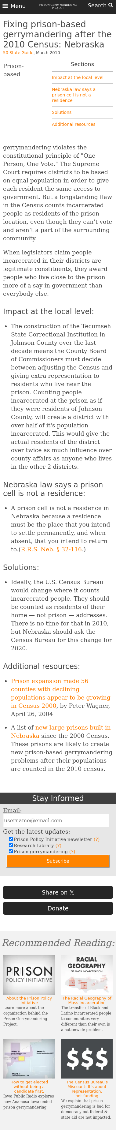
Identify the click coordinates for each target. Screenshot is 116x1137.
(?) (97, 839)
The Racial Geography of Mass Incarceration (87, 1000)
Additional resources (74, 124)
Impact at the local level (77, 77)
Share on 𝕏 (58, 892)
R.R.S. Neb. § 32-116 (51, 549)
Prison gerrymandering (43, 851)
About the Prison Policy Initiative (29, 1000)
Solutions (61, 112)
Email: (12, 810)
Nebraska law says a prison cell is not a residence (74, 95)
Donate (57, 908)
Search (100, 5)
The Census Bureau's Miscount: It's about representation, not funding (87, 1089)
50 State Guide (18, 53)
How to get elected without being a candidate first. (29, 1087)
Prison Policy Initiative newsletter (56, 839)
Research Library (36, 845)
